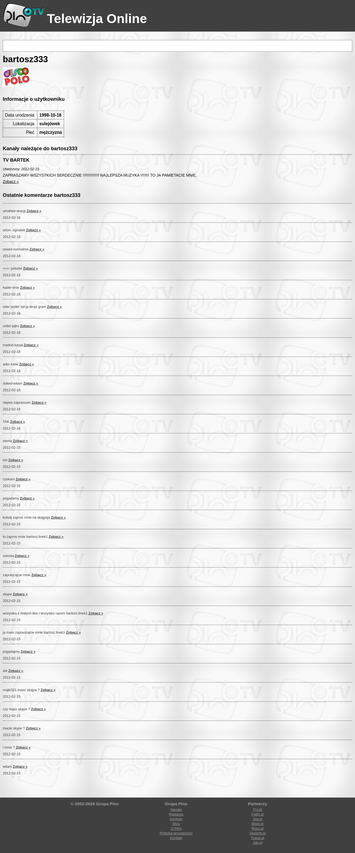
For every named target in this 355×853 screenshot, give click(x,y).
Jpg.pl (257, 819)
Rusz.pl (257, 828)
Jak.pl (257, 843)
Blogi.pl (257, 824)
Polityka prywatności (176, 833)
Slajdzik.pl (257, 833)
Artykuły (176, 819)
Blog (176, 824)
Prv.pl (257, 809)
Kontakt (176, 838)
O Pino (176, 828)
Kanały (176, 809)
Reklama (176, 814)
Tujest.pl (257, 838)
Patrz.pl (258, 814)
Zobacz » (11, 181)
